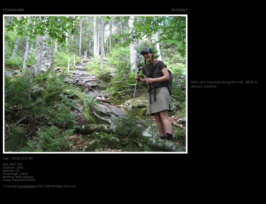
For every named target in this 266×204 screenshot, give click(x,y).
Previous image (14, 9)
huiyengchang (27, 186)
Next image (178, 9)
